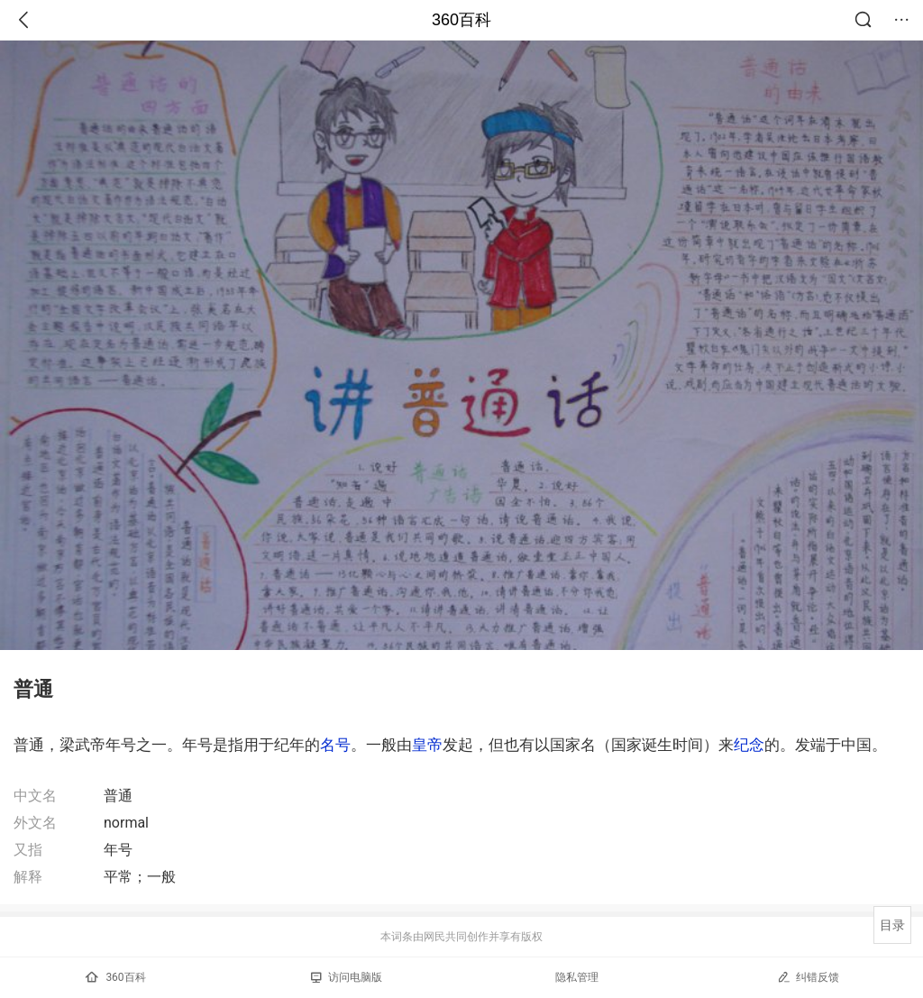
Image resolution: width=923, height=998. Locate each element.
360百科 (461, 20)
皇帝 (427, 745)
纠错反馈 (808, 977)
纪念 (749, 745)
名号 (335, 745)
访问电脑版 (346, 977)
